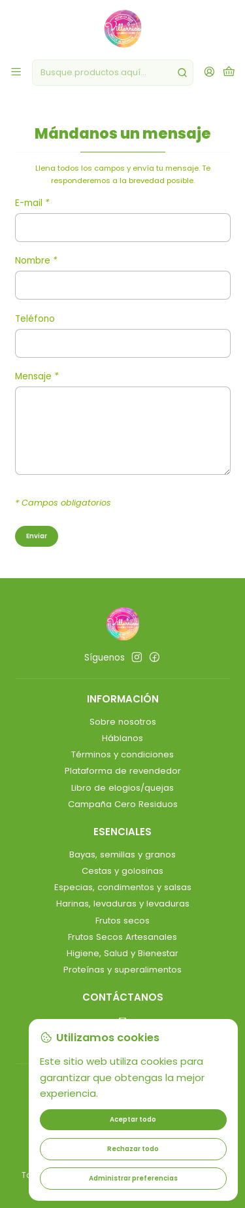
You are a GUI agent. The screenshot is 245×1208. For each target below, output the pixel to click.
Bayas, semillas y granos (122, 854)
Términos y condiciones (122, 754)
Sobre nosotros (123, 722)
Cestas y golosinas (122, 871)
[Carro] (229, 72)
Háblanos (122, 738)
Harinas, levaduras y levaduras (122, 903)
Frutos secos (122, 920)
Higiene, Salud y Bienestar (122, 953)
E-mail (32, 204)
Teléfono (35, 319)
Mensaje (37, 377)
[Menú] (16, 72)
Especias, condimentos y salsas (122, 887)
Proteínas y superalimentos (122, 969)
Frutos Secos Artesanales (122, 937)
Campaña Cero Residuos (123, 804)
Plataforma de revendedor (123, 771)
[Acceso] (209, 72)
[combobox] (112, 73)
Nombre (36, 261)
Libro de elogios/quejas (122, 788)
